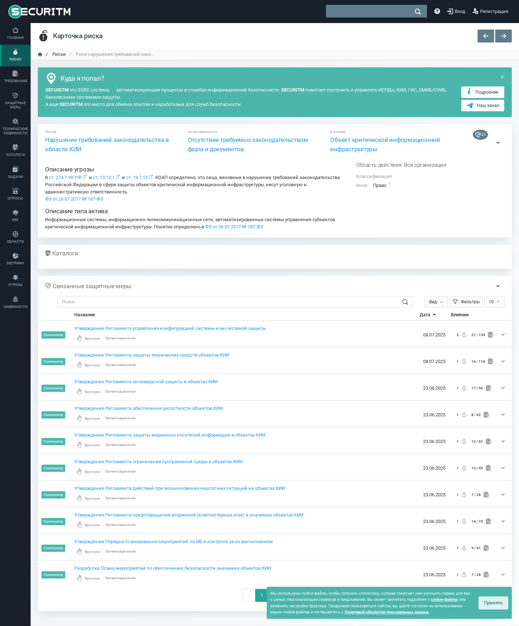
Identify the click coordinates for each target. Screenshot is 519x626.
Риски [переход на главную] (58, 54)
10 (491, 301)
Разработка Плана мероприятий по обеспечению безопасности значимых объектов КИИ (172, 568)
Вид (433, 301)
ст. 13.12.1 (104, 177)
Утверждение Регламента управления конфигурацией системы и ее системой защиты (170, 328)
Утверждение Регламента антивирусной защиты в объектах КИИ (146, 381)
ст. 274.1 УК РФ (65, 177)
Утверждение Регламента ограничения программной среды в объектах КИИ (158, 461)
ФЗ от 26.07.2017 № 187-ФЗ (74, 199)
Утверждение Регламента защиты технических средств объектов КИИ (151, 355)
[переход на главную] (40, 54)
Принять (493, 602)
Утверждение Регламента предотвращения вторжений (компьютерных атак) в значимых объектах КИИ (188, 515)
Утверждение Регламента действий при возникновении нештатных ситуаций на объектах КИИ (179, 488)
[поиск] (418, 11)
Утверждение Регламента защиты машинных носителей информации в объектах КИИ (169, 435)
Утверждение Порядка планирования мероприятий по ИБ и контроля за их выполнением (173, 541)
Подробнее (482, 91)
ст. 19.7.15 (136, 177)
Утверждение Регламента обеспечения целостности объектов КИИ (148, 408)
